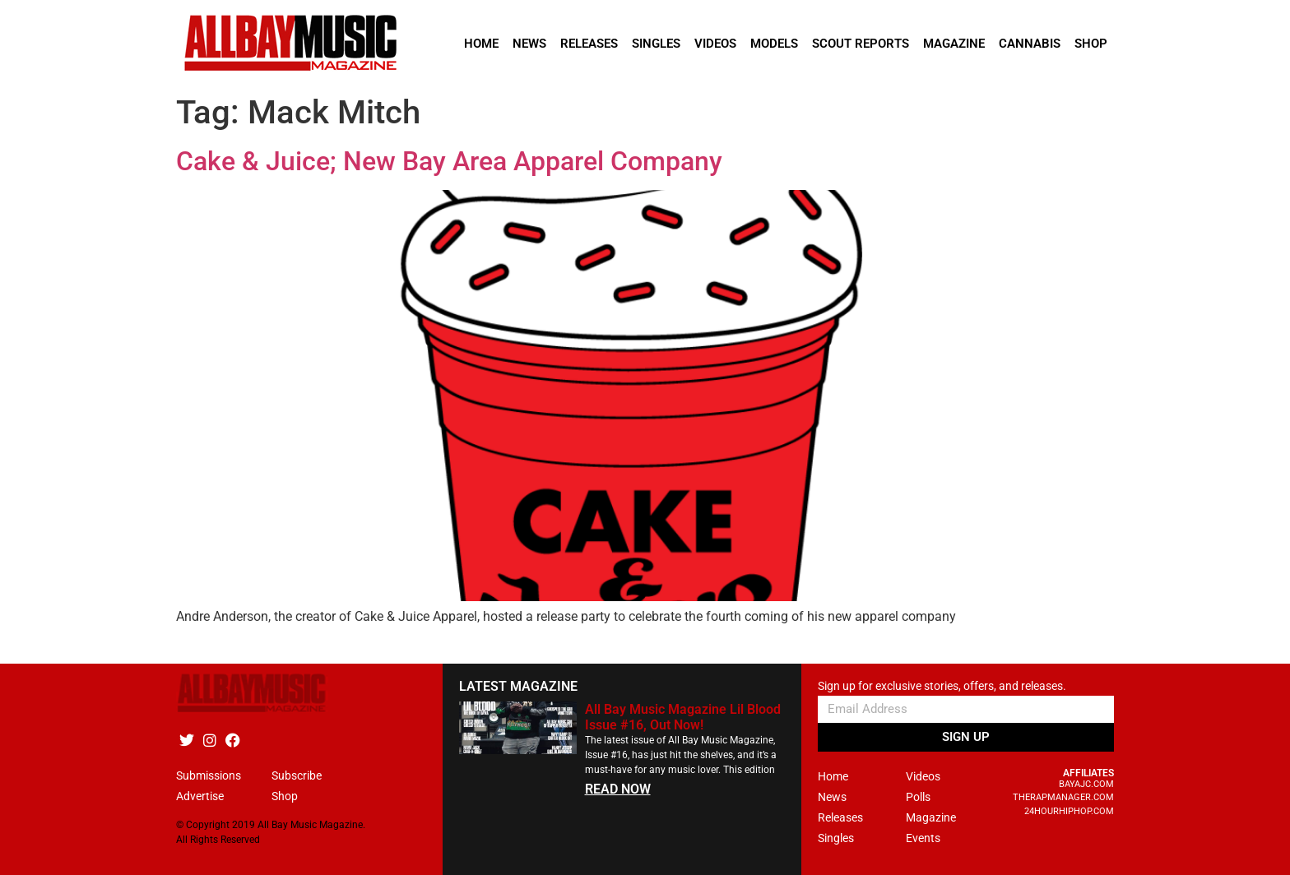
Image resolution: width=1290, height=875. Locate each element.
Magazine (954, 43)
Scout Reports (860, 43)
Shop (1090, 43)
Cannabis (1029, 43)
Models (774, 43)
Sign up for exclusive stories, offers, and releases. (942, 686)
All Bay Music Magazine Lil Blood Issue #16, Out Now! (683, 717)
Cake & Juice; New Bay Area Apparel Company (449, 161)
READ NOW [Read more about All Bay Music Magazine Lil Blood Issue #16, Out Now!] (618, 789)
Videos (715, 43)
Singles (656, 43)
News (529, 43)
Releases (589, 43)
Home (481, 43)
